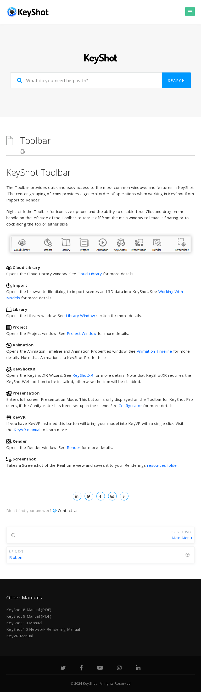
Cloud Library (89, 273)
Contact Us (68, 510)
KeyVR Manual (19, 635)
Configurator (130, 405)
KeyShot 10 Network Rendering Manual (43, 629)
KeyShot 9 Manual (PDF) (29, 616)
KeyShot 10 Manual (24, 622)
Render (74, 447)
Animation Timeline (154, 351)
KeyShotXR (82, 375)
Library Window (80, 315)
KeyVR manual (27, 429)
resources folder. (163, 465)
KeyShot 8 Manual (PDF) (29, 609)
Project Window (82, 333)
